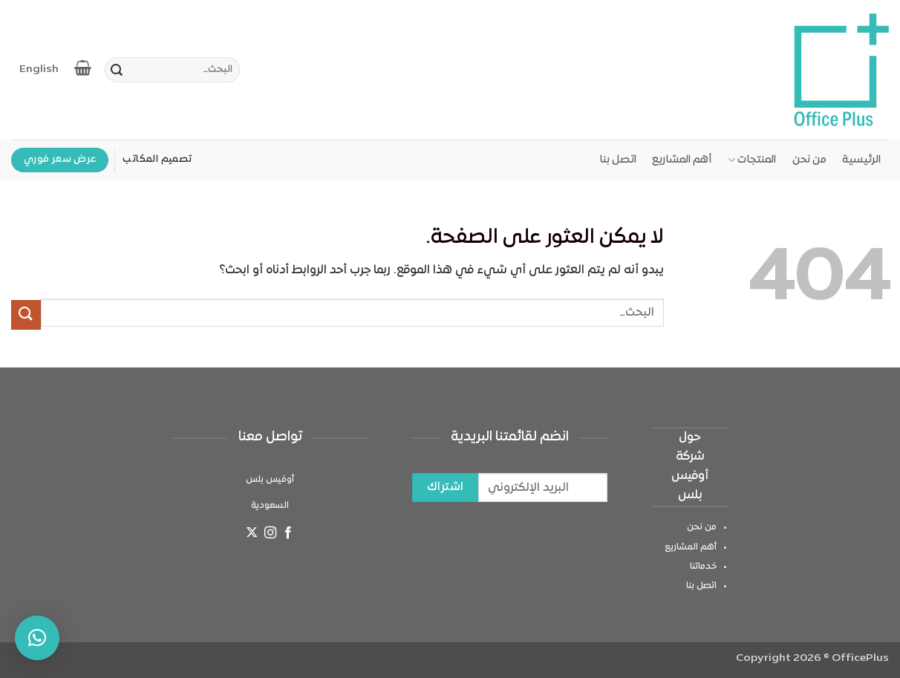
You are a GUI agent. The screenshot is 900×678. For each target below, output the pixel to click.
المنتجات (752, 160)
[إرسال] (116, 72)
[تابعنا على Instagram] (269, 534)
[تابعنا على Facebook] (288, 534)
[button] (37, 638)
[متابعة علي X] (252, 534)
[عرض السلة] (83, 67)
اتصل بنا (617, 160)
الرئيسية (861, 160)
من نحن (809, 160)
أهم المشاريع (681, 160)
